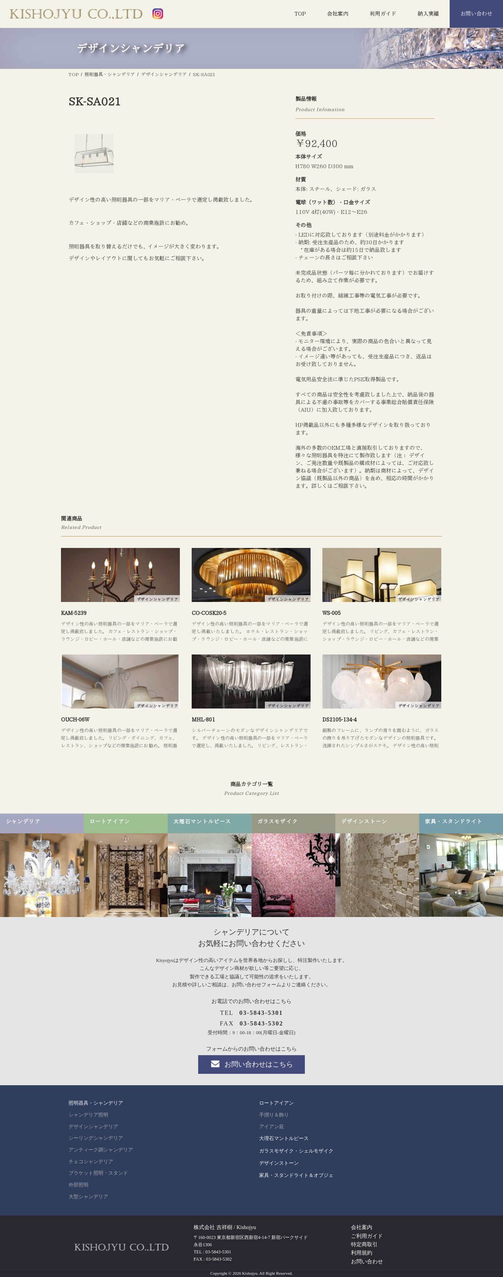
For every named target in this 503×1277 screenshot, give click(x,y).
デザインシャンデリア (93, 1126)
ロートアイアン (276, 1103)
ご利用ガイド (367, 1236)
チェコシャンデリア (91, 1161)
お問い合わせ (476, 13)
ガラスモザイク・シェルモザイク (296, 1151)
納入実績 (428, 13)
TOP (300, 13)
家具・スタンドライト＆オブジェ (296, 1175)
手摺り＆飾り (274, 1115)
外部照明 (78, 1185)
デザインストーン (279, 1163)
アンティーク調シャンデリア (101, 1150)
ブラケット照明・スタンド (98, 1173)
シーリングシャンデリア (96, 1138)
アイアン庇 (271, 1126)
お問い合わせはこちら (251, 1064)
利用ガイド (383, 13)
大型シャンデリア (88, 1196)
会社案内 (337, 13)
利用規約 (361, 1253)
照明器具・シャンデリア (96, 1103)
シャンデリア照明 (88, 1115)
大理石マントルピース (284, 1138)
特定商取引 (364, 1244)
